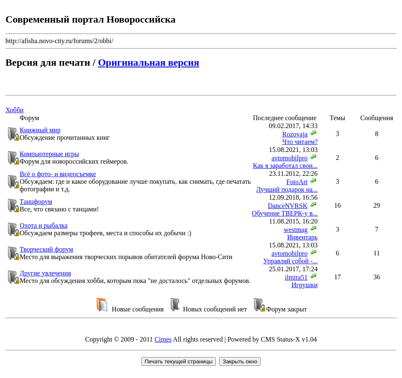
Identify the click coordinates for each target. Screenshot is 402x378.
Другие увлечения (45, 273)
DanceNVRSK (287, 205)
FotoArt (297, 181)
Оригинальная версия (148, 62)
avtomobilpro (289, 158)
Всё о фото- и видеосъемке (58, 173)
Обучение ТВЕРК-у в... (285, 213)
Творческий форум (46, 249)
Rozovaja (294, 134)
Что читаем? (300, 141)
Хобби (14, 109)
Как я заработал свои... (285, 165)
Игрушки (305, 284)
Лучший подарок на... (287, 189)
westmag (295, 229)
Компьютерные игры (49, 153)
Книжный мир (40, 130)
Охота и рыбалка (43, 225)
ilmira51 (296, 277)
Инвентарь (302, 237)
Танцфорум (36, 201)
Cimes (163, 339)
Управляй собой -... (290, 261)
